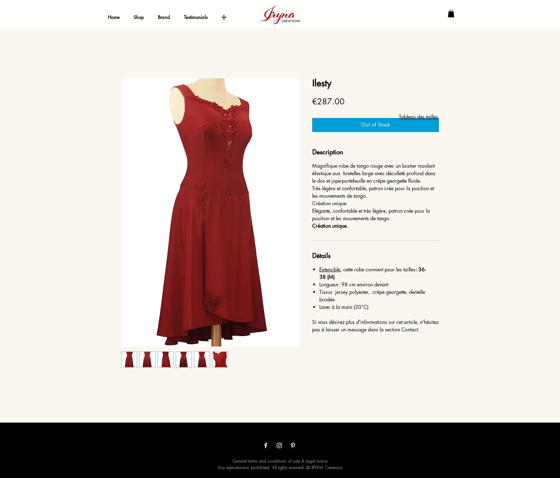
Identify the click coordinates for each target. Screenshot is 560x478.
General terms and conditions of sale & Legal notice (280, 461)
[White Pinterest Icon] (292, 445)
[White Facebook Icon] (265, 445)
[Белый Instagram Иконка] (279, 445)
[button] (451, 14)
